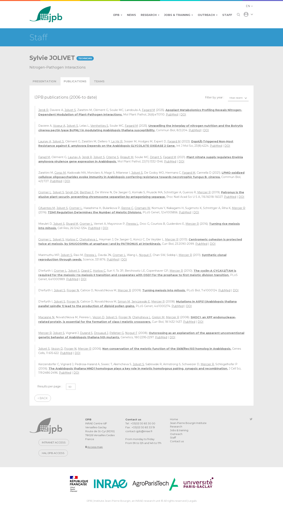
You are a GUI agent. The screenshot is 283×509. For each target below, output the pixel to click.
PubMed (172, 114)
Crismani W (142, 208)
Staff (173, 437)
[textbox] (238, 97)
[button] (249, 6)
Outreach (176, 434)
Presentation (44, 81)
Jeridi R (43, 110)
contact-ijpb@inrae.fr (139, 431)
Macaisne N (46, 317)
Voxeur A (59, 125)
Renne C (127, 208)
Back (43, 398)
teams (99, 81)
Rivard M (72, 224)
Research (176, 426)
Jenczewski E (140, 301)
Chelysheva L (88, 239)
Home (174, 419)
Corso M (60, 172)
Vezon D (98, 317)
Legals (192, 500)
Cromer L (44, 192)
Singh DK (71, 192)
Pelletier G (116, 333)
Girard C (86, 270)
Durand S (86, 333)
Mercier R (204, 192)
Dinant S (156, 157)
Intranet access (54, 442)
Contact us (177, 441)
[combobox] (238, 97)
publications (75, 81)
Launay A (44, 141)
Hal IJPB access (53, 453)
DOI (183, 114)
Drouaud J (101, 333)
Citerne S (112, 157)
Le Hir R (116, 141)
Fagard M (148, 110)
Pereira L (132, 224)
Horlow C (71, 239)
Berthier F (87, 192)
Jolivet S (70, 110)
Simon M (124, 301)
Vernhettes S (99, 125)
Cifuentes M (46, 208)
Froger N (73, 290)
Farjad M (44, 157)
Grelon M (158, 317)
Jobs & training (179, 430)
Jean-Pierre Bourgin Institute (188, 423)
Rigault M (126, 157)
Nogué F (145, 255)
